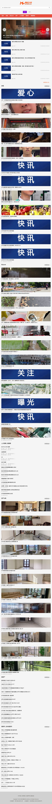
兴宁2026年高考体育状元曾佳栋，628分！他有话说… (12, 158)
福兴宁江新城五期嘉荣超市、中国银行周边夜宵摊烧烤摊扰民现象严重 (16, 409)
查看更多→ (48, 86)
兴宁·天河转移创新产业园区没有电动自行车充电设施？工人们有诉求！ (16, 395)
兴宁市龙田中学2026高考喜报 (7, 230)
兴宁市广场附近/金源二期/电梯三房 (8, 527)
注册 (29, 11)
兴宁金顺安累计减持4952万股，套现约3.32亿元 (11, 187)
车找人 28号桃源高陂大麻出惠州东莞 (9, 730)
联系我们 (24, 795)
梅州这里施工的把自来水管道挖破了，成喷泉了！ (11, 337)
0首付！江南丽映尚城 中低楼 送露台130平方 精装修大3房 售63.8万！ (16, 691)
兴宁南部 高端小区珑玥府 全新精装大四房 (10, 672)
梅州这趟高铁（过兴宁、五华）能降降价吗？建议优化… (13, 380)
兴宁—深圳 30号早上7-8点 (7, 771)
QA (2, 457)
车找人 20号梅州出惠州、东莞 (7, 737)
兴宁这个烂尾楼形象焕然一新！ (8, 366)
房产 (17, 15)
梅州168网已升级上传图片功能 (18, 49)
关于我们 (19, 795)
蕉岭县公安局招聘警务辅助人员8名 (8, 467)
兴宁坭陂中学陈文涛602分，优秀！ (8, 129)
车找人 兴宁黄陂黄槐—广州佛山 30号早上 (10, 778)
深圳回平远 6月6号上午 (6, 752)
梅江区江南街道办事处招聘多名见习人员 (9, 474)
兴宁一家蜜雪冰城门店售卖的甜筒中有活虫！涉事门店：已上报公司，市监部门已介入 (19, 322)
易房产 (3, 677)
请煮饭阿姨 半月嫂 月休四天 (7, 478)
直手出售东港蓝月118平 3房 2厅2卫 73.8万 (10, 703)
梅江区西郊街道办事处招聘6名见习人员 (9, 471)
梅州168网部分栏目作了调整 (18, 41)
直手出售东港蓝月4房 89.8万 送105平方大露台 (11, 706)
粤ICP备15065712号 (19, 801)
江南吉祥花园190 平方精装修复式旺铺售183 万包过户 (12, 688)
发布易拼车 (9, 726)
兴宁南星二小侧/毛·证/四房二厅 (7, 585)
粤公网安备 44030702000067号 (36, 801)
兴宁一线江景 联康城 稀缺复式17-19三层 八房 (11, 614)
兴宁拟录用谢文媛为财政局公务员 (8, 482)
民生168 (12, 15)
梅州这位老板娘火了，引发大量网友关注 (9, 114)
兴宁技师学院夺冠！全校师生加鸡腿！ (9, 216)
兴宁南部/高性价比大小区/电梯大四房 (9, 556)
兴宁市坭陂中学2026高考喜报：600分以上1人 (11, 245)
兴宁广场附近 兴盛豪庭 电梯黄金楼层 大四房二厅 (11, 657)
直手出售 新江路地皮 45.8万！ (7, 721)
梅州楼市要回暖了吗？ (6, 424)
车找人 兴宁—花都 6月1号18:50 (8, 763)
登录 (25, 11)
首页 (3, 15)
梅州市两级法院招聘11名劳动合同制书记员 (10, 489)
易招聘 (9, 443)
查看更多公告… (46, 82)
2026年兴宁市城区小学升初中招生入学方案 (10, 172)
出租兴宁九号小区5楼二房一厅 (7, 684)
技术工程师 (3, 462)
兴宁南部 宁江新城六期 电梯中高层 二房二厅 (10, 643)
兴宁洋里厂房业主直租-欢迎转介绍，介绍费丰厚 (11, 710)
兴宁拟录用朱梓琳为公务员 (7, 493)
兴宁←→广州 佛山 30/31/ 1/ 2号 (8, 782)
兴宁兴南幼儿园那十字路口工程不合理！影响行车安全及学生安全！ (15, 293)
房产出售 (3, 498)
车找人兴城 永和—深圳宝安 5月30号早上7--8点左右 (12, 775)
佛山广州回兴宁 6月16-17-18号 (7, 745)
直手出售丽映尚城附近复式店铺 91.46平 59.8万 (11, 718)
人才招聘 (22, 15)
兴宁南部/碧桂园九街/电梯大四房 (8, 570)
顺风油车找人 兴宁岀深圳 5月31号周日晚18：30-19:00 (12, 767)
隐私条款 (32, 795)
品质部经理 (3, 452)
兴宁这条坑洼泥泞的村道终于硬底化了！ (9, 351)
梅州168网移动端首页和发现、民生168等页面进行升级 (23, 58)
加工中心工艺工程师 (5, 446)
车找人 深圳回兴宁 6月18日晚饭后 (8, 748)
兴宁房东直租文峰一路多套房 (7, 695)
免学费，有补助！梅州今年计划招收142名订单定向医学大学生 (14, 486)
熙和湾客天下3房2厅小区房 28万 (8, 680)
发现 (7, 15)
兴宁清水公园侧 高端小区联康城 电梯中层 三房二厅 (12, 628)
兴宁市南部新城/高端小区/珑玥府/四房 (9, 512)
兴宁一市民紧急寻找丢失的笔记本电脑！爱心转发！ (12, 100)
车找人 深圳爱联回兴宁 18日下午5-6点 (9, 733)
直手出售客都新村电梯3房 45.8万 (8, 699)
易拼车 (27, 15)
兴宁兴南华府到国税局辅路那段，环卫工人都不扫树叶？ (13, 307)
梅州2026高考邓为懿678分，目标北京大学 (10, 201)
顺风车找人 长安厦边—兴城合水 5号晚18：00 (11, 760)
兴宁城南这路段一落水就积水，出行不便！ (10, 278)
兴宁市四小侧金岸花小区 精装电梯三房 (9, 541)
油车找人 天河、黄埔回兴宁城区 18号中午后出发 (11, 741)
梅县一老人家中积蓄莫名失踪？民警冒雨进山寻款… (12, 143)
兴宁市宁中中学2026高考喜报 (7, 260)
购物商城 (33, 15)
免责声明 (28, 795)
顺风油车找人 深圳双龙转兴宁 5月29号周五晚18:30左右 (13, 786)
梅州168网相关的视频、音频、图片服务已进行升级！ (23, 66)
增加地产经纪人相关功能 (17, 74)
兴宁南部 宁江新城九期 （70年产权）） (9, 599)
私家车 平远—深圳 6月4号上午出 (8, 756)
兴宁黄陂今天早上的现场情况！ (8, 438)
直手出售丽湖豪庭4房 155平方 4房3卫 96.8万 (10, 714)
